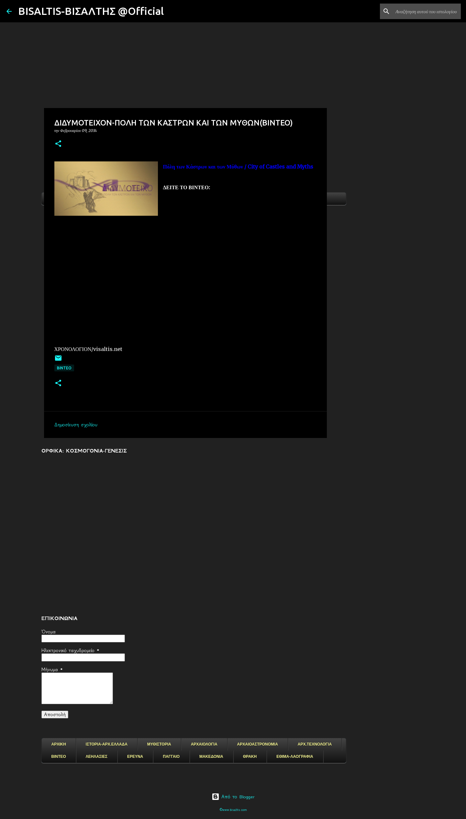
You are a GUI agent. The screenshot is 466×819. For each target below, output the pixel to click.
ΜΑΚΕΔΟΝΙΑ (211, 756)
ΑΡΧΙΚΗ (58, 744)
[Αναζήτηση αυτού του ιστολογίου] (427, 11)
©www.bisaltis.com (233, 810)
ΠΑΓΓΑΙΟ (171, 756)
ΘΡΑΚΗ (250, 756)
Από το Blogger (233, 797)
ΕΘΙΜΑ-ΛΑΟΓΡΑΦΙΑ (294, 756)
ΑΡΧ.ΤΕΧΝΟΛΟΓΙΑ (315, 744)
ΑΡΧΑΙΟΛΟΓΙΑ (204, 744)
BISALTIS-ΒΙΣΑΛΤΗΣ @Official (91, 11)
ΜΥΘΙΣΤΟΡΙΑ (159, 744)
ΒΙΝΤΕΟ (64, 368)
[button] (58, 144)
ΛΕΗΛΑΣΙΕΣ (96, 756)
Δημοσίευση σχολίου (75, 425)
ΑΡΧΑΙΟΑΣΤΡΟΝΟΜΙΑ (257, 744)
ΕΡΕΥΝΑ (135, 756)
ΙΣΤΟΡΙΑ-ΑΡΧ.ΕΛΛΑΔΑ (107, 744)
